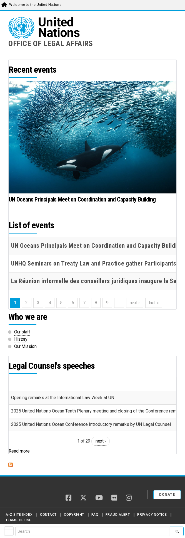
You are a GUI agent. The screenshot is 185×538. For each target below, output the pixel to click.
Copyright (74, 515)
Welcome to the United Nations (35, 5)
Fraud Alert (118, 515)
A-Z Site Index (19, 515)
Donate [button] (167, 495)
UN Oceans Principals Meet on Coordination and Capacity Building (82, 199)
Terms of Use (18, 520)
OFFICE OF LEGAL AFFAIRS (50, 43)
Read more (19, 451)
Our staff (22, 332)
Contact (48, 515)
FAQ (94, 515)
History (21, 339)
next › (101, 441)
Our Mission (25, 346)
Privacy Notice (152, 515)
